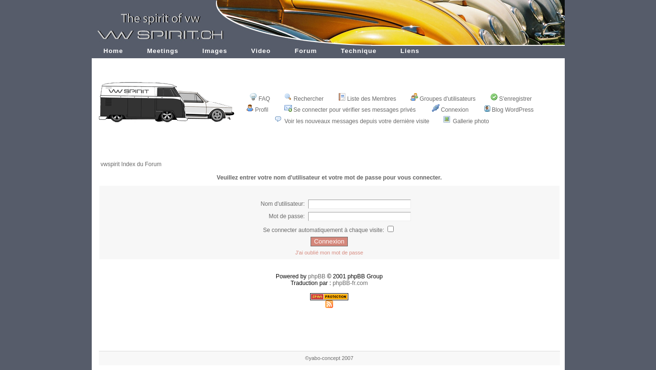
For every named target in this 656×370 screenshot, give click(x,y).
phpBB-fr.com (350, 283)
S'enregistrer (511, 98)
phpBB (317, 276)
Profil (257, 109)
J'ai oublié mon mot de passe (329, 252)
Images (215, 50)
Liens (409, 50)
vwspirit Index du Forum (131, 164)
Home (113, 50)
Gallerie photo (471, 121)
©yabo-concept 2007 (329, 358)
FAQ (259, 98)
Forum (306, 50)
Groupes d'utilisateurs (442, 98)
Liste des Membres (367, 98)
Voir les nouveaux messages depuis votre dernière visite (356, 121)
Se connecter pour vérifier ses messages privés (350, 109)
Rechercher (303, 98)
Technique (358, 50)
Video (261, 50)
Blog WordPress (509, 109)
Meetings (163, 50)
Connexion (450, 109)
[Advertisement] (329, 149)
